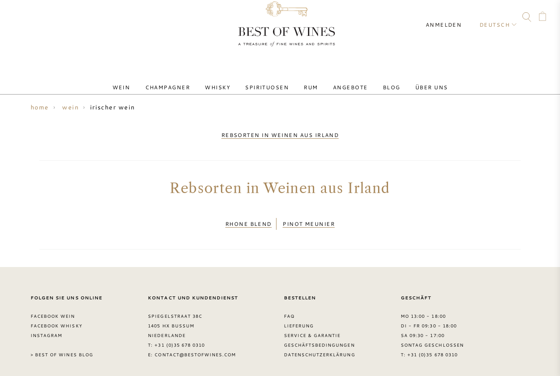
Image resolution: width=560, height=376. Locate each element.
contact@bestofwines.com (195, 344)
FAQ (32, 18)
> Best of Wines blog (62, 344)
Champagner (183, 80)
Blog (376, 80)
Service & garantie (312, 326)
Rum (308, 80)
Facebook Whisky (56, 316)
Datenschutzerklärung (319, 344)
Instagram (66, 18)
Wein (143, 80)
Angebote (341, 80)
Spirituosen (270, 80)
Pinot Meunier (309, 216)
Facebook (49, 18)
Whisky (227, 80)
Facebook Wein (53, 306)
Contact (16, 18)
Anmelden (451, 17)
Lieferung (299, 316)
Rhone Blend (248, 216)
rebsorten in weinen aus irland (280, 132)
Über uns (409, 80)
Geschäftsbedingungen (319, 335)
